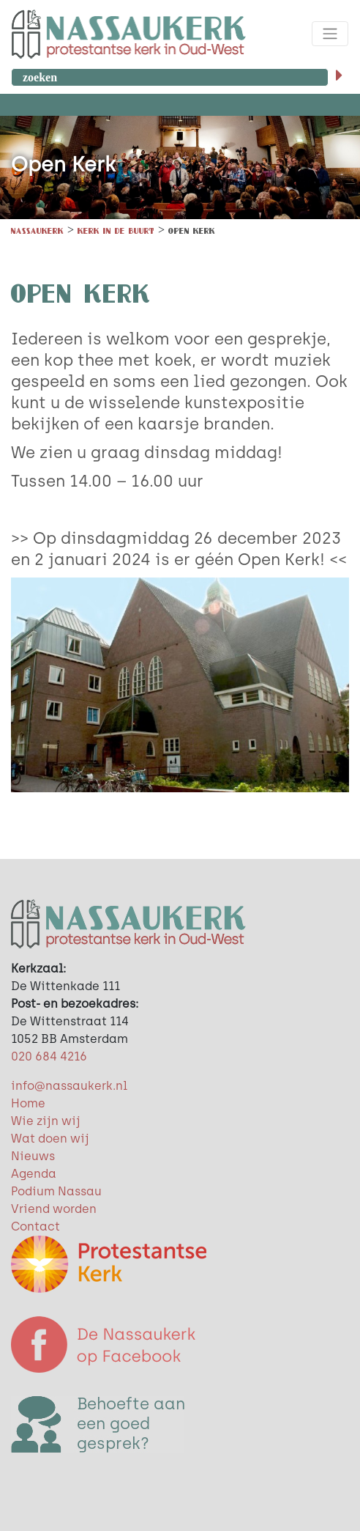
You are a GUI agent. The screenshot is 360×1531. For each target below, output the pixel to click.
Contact (35, 1226)
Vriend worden (54, 1209)
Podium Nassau (56, 1191)
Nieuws (33, 1156)
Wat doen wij (50, 1139)
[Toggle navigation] (330, 33)
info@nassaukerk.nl (69, 1086)
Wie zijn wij (45, 1121)
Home (28, 1103)
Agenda (33, 1174)
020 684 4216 (49, 1056)
